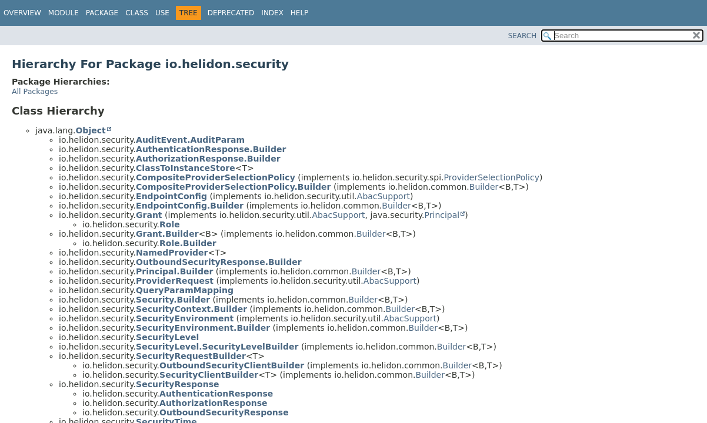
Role (169, 224)
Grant (149, 215)
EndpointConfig (171, 196)
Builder (484, 187)
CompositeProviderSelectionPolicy (215, 177)
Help (300, 13)
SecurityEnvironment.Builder (203, 328)
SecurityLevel (167, 337)
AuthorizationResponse (213, 403)
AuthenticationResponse (216, 393)
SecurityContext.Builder (191, 309)
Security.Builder (173, 299)
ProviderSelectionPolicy (491, 177)
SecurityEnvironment (185, 318)
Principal (442, 215)
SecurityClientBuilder (208, 375)
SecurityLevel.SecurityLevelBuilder (217, 346)
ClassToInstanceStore (185, 168)
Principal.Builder (174, 271)
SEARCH (522, 36)
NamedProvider (172, 252)
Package (102, 13)
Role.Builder (187, 243)
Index (272, 13)
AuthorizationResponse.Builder (208, 158)
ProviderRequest (175, 281)
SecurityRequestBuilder (191, 356)
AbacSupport (383, 196)
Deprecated (231, 13)
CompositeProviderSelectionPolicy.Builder (233, 187)
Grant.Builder (167, 234)
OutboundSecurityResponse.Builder (219, 262)
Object (90, 130)
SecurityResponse (177, 384)
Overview (22, 13)
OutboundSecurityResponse (224, 412)
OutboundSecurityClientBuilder (231, 365)
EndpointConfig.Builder (190, 205)
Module (63, 13)
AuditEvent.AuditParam (190, 140)
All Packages (35, 91)
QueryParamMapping (185, 290)
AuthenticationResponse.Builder (211, 149)
